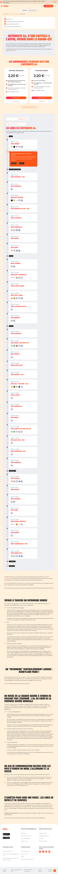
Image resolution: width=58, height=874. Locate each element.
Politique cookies (40, 870)
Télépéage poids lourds (44, 836)
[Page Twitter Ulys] (43, 852)
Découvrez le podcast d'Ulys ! (27, 859)
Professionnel (32, 10)
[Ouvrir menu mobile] (2, 6)
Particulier (24, 10)
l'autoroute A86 (7, 578)
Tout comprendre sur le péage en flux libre (11, 854)
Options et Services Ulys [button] (45, 829)
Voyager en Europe (43, 833)
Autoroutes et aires (15, 14)
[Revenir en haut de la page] (50, 870)
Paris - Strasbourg (11, 119)
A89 (15, 50)
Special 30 (23, 833)
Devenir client (48, 6)
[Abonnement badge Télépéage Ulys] (6, 6)
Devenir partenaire (43, 841)
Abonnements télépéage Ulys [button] (29, 829)
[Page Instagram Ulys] (49, 852)
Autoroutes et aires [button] (8, 847)
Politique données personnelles (28, 870)
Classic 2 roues (24, 841)
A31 (46, 778)
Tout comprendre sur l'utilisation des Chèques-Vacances (10, 859)
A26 (19, 778)
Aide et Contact (24, 854)
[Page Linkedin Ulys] (46, 852)
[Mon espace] (55, 6)
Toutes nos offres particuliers (29, 107)
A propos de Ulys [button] (25, 847)
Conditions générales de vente (16, 870)
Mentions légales (5, 870)
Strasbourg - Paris (22, 119)
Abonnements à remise (26, 836)
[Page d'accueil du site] (5, 829)
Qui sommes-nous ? (25, 851)
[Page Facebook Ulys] (40, 852)
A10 (12, 50)
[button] (54, 2)
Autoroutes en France (7, 851)
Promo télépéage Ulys (25, 838)
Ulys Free (41, 838)
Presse (22, 856)
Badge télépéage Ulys (7, 14)
